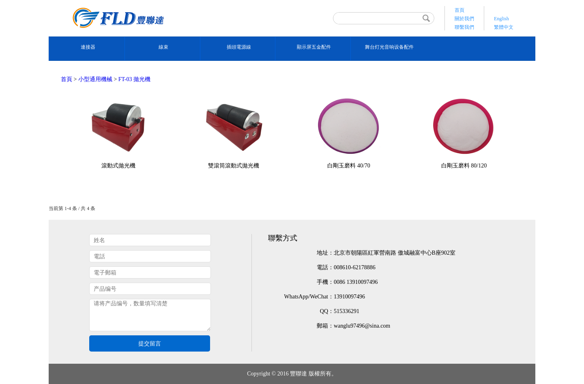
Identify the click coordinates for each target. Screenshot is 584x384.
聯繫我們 (464, 27)
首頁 (459, 10)
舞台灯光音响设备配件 (389, 47)
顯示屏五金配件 (314, 47)
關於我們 (464, 18)
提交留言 (149, 343)
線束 (163, 47)
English (501, 18)
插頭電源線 (239, 47)
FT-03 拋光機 (134, 79)
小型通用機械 (95, 79)
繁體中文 (503, 27)
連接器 (88, 47)
